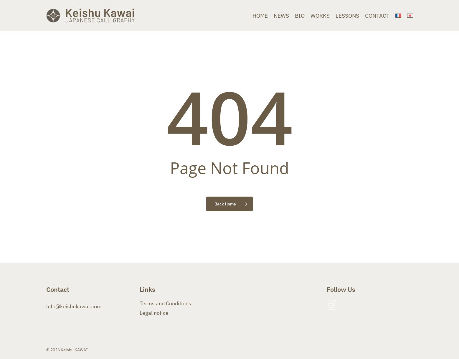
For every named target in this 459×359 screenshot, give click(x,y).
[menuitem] (398, 16)
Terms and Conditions (165, 303)
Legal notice (154, 312)
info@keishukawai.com (74, 306)
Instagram (331, 304)
